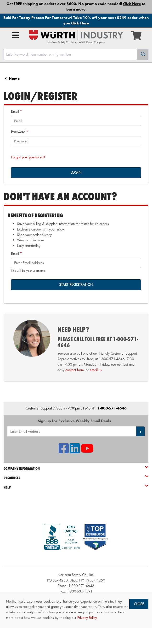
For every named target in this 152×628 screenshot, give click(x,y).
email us (96, 370)
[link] (76, 558)
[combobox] (76, 54)
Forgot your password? (28, 157)
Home (14, 78)
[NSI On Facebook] (64, 451)
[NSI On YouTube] (87, 451)
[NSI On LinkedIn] (75, 451)
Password (18, 132)
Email (15, 111)
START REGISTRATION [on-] (76, 284)
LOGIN (76, 172)
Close (139, 604)
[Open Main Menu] (15, 35)
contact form (74, 370)
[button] (140, 431)
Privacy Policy (87, 617)
